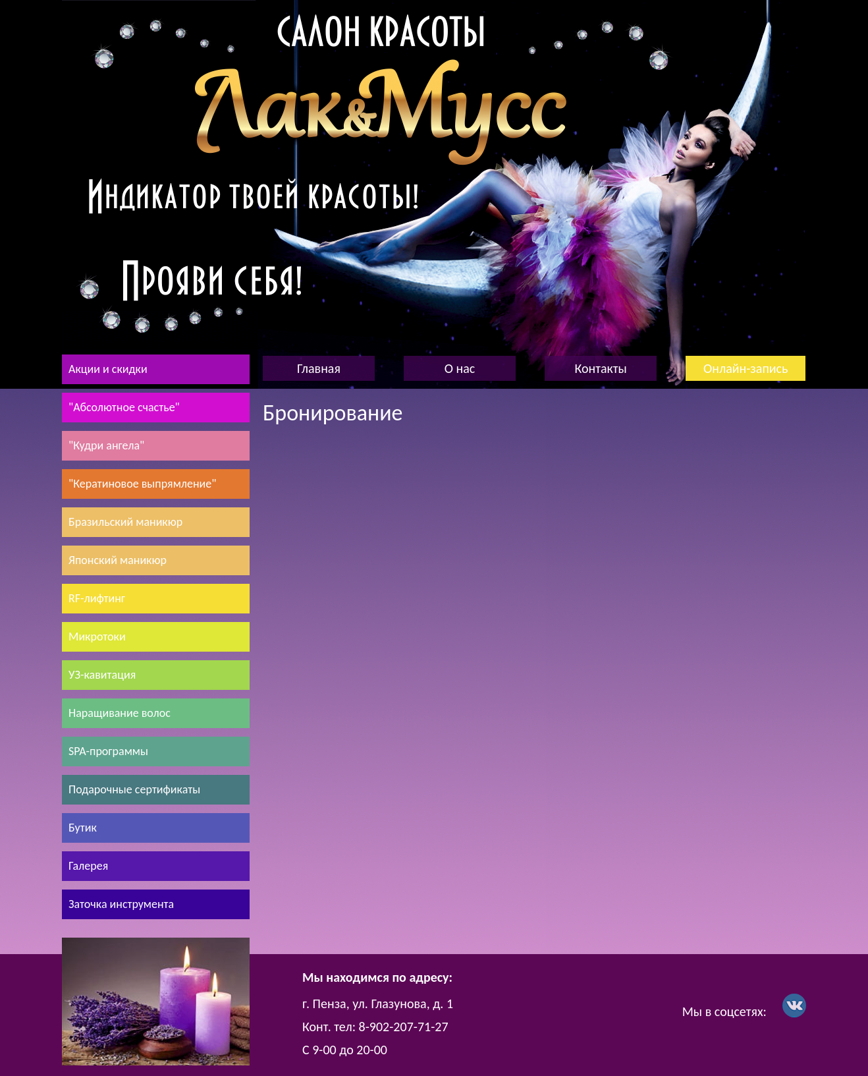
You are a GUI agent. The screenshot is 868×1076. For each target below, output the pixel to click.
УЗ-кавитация (102, 674)
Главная (318, 368)
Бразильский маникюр (125, 522)
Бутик (82, 827)
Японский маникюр (117, 560)
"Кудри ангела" (106, 445)
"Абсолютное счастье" (124, 407)
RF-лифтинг (96, 598)
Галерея (88, 866)
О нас (460, 368)
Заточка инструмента (121, 904)
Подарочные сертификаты (134, 789)
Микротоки (97, 636)
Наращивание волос (119, 713)
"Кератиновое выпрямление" (142, 483)
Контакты (600, 368)
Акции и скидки (108, 369)
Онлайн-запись (745, 368)
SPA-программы (108, 751)
